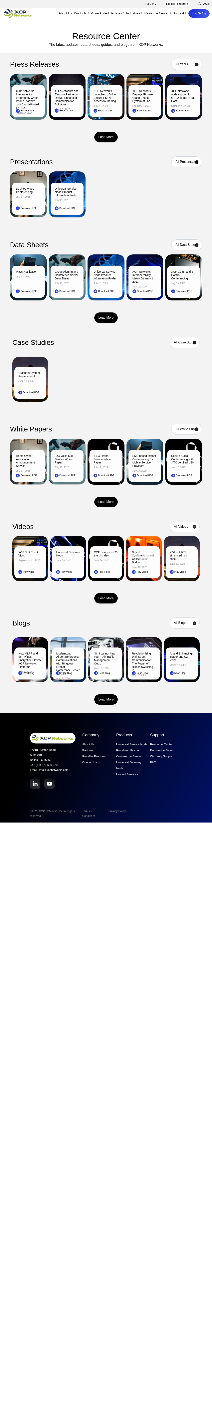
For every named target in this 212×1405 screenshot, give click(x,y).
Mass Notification (26, 271)
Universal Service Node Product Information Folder (66, 192)
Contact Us (89, 762)
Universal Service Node (131, 744)
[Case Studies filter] (185, 342)
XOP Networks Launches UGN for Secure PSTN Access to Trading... (106, 96)
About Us (65, 13)
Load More (106, 137)
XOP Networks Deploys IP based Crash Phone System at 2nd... (143, 96)
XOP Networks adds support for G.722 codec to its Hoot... (182, 96)
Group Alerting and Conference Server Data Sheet (66, 275)
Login (204, 3)
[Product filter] (186, 161)
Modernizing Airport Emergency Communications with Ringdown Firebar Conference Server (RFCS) (68, 663)
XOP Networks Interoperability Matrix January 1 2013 (142, 276)
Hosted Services (127, 774)
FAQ (153, 762)
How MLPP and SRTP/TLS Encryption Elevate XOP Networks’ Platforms (30, 660)
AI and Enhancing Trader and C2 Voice (181, 657)
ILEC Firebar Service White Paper (102, 459)
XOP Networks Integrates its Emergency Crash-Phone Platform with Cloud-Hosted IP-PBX (27, 99)
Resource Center (161, 744)
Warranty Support (161, 756)
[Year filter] (186, 64)
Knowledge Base (161, 750)
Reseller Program (177, 3)
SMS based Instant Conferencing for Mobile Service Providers (144, 460)
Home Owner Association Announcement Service (25, 460)
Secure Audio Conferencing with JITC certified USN (182, 459)
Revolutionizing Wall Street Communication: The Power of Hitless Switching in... (142, 662)
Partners (150, 3)
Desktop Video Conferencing (25, 190)
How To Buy (199, 13)
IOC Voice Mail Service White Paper (64, 459)
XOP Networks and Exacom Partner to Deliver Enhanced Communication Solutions (67, 97)
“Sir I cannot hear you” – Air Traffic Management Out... (104, 658)
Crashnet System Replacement (29, 374)
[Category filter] (185, 622)
